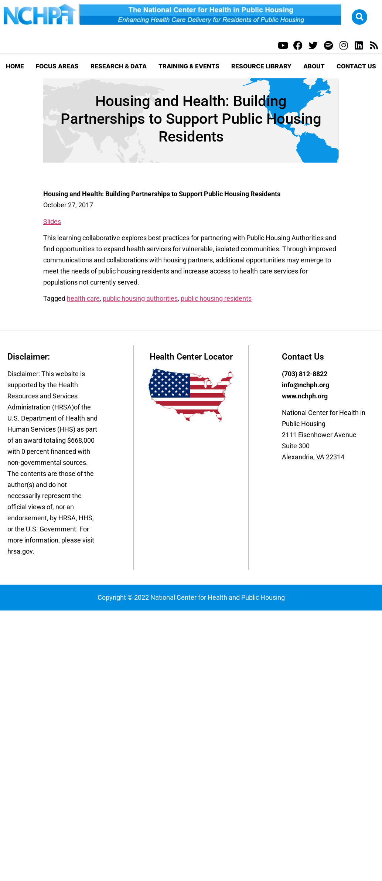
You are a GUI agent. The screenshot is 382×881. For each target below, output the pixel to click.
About (314, 66)
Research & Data (119, 66)
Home (15, 66)
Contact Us (356, 66)
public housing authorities (140, 298)
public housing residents (216, 298)
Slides (52, 221)
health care (83, 298)
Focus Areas (57, 66)
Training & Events (188, 66)
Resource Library (261, 66)
